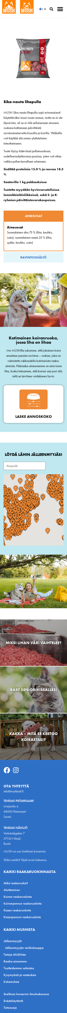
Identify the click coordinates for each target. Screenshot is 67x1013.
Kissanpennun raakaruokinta (22, 917)
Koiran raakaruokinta (18, 897)
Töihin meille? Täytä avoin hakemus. (25, 860)
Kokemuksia (11, 982)
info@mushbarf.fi (13, 791)
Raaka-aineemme (15, 961)
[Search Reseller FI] (25, 466)
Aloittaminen (12, 890)
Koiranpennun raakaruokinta (23, 903)
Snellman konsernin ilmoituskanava (26, 994)
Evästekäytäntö (13, 1001)
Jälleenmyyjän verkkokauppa (24, 948)
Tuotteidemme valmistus (19, 968)
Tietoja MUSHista (15, 954)
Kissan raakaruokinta (17, 910)
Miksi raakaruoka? (16, 883)
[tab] (33, 216)
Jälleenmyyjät (13, 941)
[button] (60, 9)
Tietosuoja (10, 1007)
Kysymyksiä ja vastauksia (20, 975)
